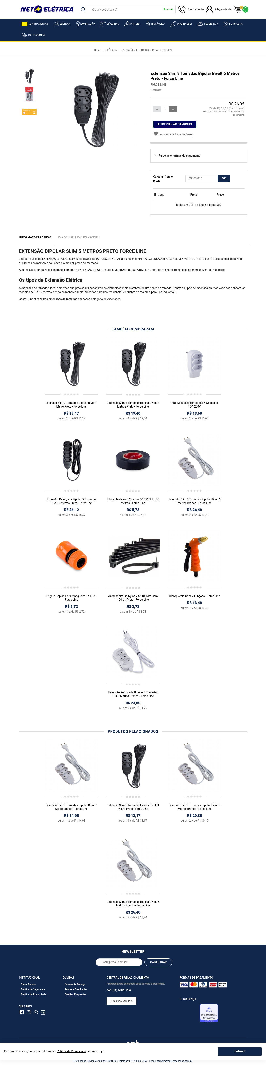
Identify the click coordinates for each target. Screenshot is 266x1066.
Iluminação (85, 23)
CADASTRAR (158, 962)
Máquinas (109, 24)
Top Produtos (33, 35)
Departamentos (35, 24)
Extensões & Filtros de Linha (139, 50)
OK (224, 178)
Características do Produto (79, 237)
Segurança (207, 24)
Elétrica (62, 23)
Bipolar (167, 50)
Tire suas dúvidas (121, 1000)
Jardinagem (181, 24)
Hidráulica (155, 23)
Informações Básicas (35, 237)
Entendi (239, 1051)
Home (97, 50)
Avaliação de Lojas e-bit (189, 1014)
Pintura (132, 23)
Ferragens (233, 24)
